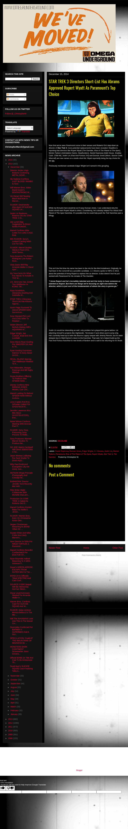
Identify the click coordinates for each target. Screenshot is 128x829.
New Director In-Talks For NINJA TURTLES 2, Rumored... (21, 543)
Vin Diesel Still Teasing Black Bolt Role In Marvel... (20, 198)
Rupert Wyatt (97, 454)
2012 (10, 723)
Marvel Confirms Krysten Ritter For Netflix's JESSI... (21, 509)
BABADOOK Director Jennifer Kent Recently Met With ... (21, 483)
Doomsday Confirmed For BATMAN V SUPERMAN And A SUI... (21, 630)
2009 (10, 734)
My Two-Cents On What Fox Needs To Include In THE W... (21, 275)
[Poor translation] (10, 788)
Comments (13, 99)
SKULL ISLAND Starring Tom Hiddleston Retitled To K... (21, 361)
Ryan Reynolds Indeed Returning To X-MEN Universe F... (20, 561)
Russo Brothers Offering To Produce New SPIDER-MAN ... (20, 378)
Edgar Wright (87, 451)
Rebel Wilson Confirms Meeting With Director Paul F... (20, 423)
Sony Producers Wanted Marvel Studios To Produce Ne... (20, 441)
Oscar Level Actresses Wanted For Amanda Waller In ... (20, 595)
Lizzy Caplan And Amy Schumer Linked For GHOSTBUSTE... (20, 404)
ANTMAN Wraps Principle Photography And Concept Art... (21, 475)
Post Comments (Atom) (91, 555)
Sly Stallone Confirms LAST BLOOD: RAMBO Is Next (21, 181)
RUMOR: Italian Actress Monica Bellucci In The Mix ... (21, 612)
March (14, 707)
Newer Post (54, 548)
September (16, 683)
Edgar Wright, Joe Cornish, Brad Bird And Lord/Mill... (21, 335)
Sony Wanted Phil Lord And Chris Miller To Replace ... (20, 318)
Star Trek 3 (108, 454)
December (15, 167)
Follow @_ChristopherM (15, 114)
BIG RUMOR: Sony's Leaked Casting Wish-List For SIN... (20, 241)
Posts (10, 95)
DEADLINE (62, 441)
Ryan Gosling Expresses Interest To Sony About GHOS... (21, 352)
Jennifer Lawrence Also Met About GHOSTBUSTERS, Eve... (20, 414)
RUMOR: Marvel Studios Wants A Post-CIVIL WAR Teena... (21, 249)
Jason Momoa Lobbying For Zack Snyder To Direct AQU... (20, 458)
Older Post (118, 548)
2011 (10, 727)
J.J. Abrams (98, 451)
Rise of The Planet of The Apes (78, 454)
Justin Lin (108, 451)
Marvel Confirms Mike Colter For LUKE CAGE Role (21, 232)
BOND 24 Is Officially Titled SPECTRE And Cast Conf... (20, 578)
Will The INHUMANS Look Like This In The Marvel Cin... (21, 621)
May (13, 699)
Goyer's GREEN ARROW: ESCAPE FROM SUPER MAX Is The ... (21, 569)
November (15, 676)
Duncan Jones (75, 451)
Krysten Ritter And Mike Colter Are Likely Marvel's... (20, 535)
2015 (10, 160)
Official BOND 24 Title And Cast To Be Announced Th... (21, 660)
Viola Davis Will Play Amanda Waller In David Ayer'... (21, 267)
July (13, 691)
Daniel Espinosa (61, 451)
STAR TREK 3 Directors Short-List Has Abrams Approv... (21, 301)
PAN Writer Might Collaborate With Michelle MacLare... (19, 492)
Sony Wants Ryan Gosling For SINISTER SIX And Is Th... (21, 344)
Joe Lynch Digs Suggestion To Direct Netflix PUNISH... (20, 224)
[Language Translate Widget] (19, 128)
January (14, 714)
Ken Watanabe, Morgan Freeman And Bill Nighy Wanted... (21, 370)
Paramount (60, 454)
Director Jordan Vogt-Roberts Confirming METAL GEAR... (19, 172)
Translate (23, 131)
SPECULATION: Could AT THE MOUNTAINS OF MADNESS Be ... (21, 640)
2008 (10, 738)
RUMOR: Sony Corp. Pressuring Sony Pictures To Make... (19, 432)
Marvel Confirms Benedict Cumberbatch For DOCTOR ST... (21, 552)
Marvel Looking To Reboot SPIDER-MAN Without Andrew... (21, 395)
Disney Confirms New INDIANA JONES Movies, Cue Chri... (19, 387)
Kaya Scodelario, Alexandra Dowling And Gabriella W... (21, 292)
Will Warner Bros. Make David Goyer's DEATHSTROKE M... (20, 189)
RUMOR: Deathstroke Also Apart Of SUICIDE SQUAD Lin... (21, 207)
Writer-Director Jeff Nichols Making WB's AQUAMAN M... (20, 327)
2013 (10, 719)
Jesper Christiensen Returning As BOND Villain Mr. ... (20, 526)
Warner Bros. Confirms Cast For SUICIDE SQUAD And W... (20, 603)
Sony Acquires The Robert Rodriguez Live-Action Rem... (21, 258)
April (13, 703)
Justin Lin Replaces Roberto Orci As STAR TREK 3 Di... (21, 215)
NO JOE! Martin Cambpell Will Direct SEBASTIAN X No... (21, 449)
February (15, 710)
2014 (10, 164)
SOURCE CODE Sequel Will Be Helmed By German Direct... (20, 586)
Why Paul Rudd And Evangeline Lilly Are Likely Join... (19, 466)
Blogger (79, 770)
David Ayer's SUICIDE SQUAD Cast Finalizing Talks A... (21, 668)
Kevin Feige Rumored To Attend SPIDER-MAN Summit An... (21, 309)
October (14, 680)
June (13, 695)
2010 (10, 730)
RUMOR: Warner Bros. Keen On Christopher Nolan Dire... (20, 518)
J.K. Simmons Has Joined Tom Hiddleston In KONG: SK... (21, 284)
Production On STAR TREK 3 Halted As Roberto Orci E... (19, 501)
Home (86, 548)
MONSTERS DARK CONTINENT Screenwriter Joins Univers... (19, 650)
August (14, 687)
